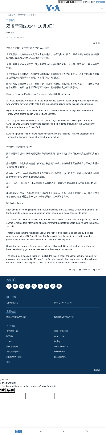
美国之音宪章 (12, 346)
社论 (8, 362)
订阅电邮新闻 (12, 302)
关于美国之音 (12, 331)
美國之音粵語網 (61, 331)
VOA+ (9, 341)
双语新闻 (10, 20)
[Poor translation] (10, 390)
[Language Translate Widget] (65, 1)
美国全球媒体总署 (14, 357)
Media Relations (61, 346)
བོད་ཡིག (57, 341)
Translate (98, 2)
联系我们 (10, 336)
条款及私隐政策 (13, 351)
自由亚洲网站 (60, 357)
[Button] (96, 43)
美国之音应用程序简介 (63, 302)
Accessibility (59, 351)
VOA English (59, 336)
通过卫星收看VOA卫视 (16, 317)
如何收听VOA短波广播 (64, 317)
